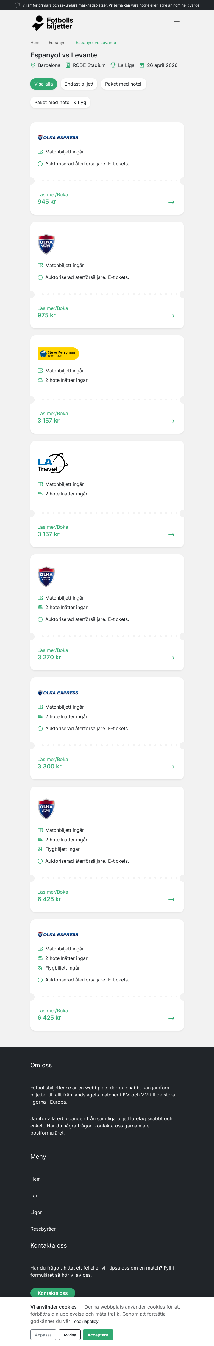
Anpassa (43, 1334)
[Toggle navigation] (177, 23)
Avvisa (69, 1334)
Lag (34, 1195)
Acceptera (98, 1334)
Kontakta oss (53, 1293)
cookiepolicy (86, 1321)
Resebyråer (43, 1229)
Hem (35, 1179)
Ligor (36, 1212)
